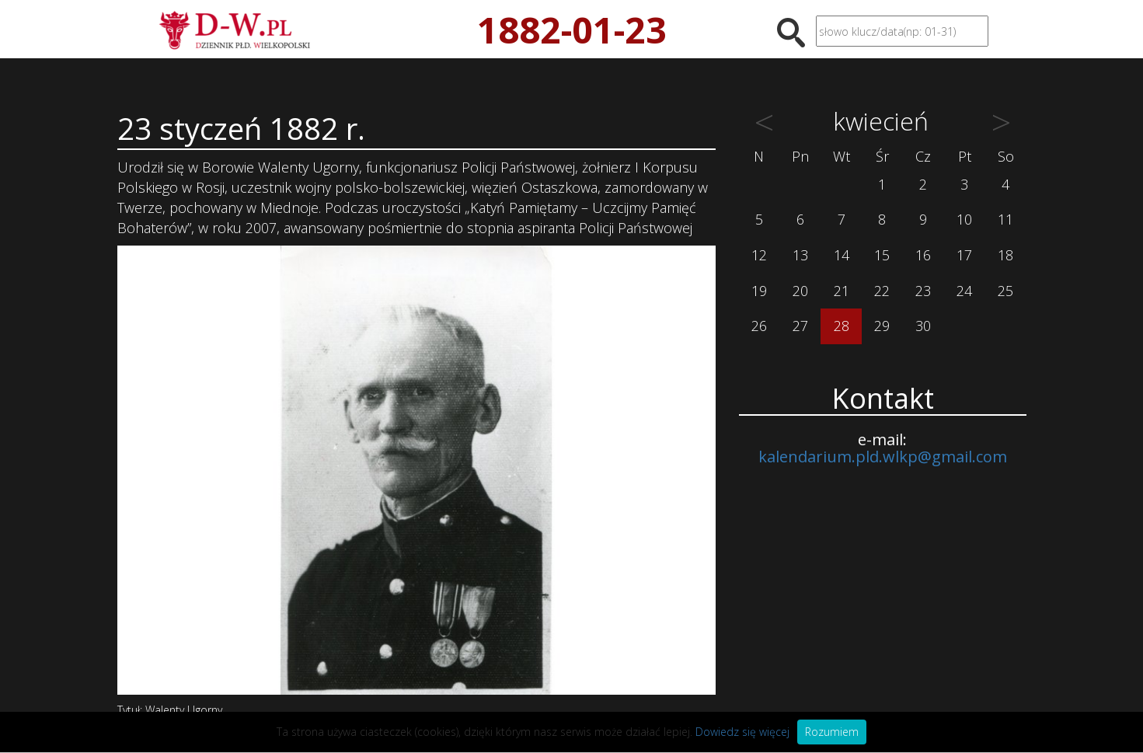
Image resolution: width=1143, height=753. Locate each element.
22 (882, 290)
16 (923, 255)
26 (759, 325)
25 (1005, 290)
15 (882, 255)
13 (800, 255)
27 (800, 325)
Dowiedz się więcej (742, 731)
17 (964, 255)
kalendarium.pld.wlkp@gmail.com (882, 456)
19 (759, 290)
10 (964, 219)
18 (1005, 255)
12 (759, 255)
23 (923, 290)
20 (800, 290)
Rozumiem (832, 731)
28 (841, 325)
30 (923, 325)
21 (841, 290)
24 (964, 290)
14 (841, 255)
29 (882, 325)
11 (1005, 219)
